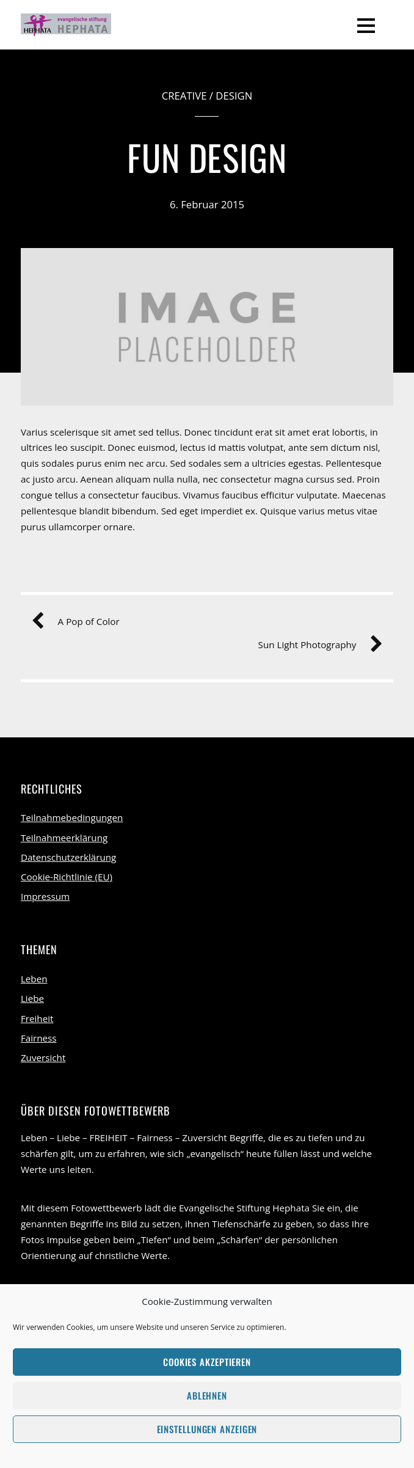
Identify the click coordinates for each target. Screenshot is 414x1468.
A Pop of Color (80, 622)
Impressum (45, 896)
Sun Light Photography (316, 645)
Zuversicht (43, 1057)
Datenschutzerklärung (68, 857)
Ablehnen (207, 1395)
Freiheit (37, 1018)
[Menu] (366, 24)
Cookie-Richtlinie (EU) (66, 877)
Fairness (39, 1038)
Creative (184, 96)
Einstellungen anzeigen (207, 1429)
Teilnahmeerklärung (64, 837)
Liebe (32, 998)
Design (234, 96)
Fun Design (207, 157)
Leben (34, 979)
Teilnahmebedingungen (72, 817)
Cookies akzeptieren (207, 1361)
